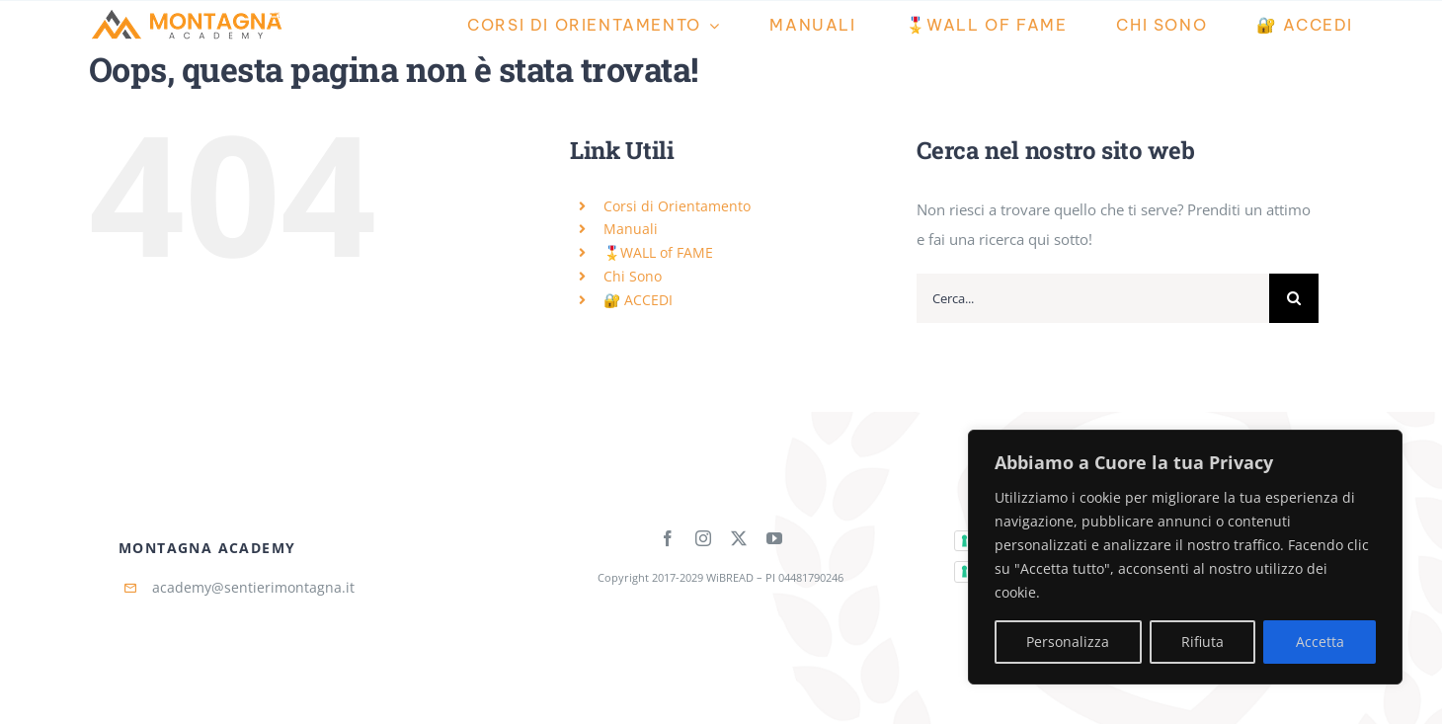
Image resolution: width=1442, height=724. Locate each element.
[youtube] (774, 538)
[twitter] (739, 538)
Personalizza (1067, 641)
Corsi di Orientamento (677, 206)
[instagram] (703, 538)
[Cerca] (1294, 298)
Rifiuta (1202, 641)
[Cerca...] (1093, 298)
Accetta (1320, 641)
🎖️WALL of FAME (658, 252)
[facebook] (668, 538)
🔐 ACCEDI (638, 299)
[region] (1185, 557)
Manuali (630, 228)
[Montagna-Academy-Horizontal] (187, 14)
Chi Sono (632, 276)
